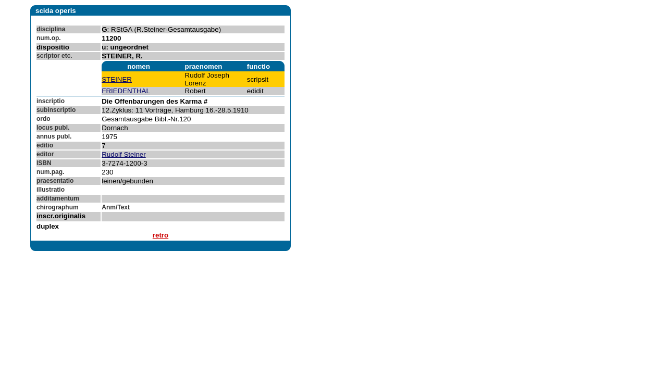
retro (160, 235)
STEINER (117, 79)
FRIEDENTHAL (126, 91)
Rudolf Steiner (123, 154)
